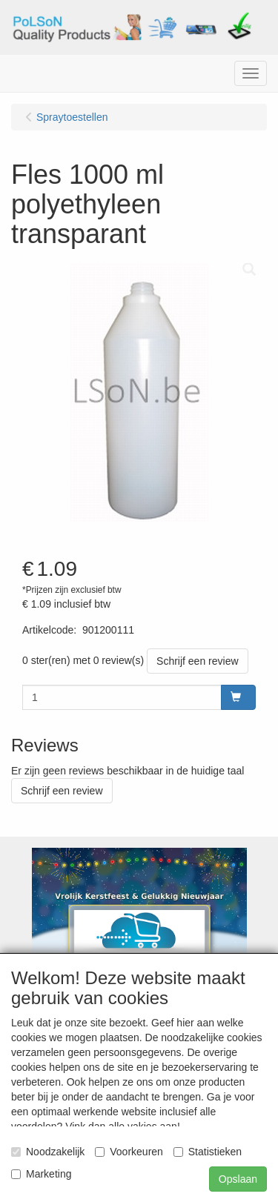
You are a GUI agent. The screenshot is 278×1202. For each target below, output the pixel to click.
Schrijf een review (197, 661)
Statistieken (207, 1152)
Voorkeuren (129, 1152)
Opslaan (238, 1179)
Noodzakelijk (48, 1152)
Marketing (41, 1174)
